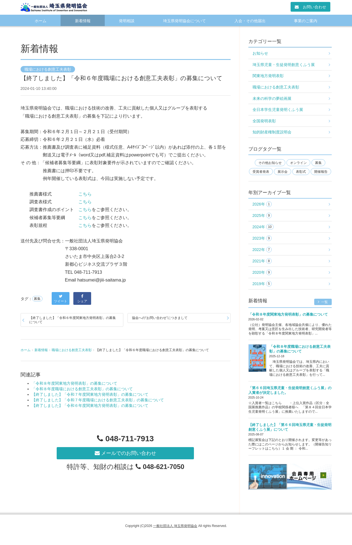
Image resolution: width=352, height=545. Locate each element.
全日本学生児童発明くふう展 (278, 109)
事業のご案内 (305, 21)
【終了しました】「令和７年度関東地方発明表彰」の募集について (90, 394)
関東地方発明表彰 (268, 75)
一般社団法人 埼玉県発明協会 (175, 526)
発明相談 (126, 21)
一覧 (323, 302)
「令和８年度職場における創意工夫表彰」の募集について (82, 389)
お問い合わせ (310, 7)
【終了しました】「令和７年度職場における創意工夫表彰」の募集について (98, 400)
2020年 (262, 272)
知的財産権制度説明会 (272, 132)
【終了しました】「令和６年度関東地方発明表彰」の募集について (72, 320)
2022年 (262, 250)
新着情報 (83, 21)
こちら (85, 193)
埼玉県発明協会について (184, 21)
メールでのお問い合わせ (125, 453)
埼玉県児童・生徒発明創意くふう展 (284, 64)
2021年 (262, 261)
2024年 (263, 227)
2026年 (262, 204)
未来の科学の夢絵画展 (272, 98)
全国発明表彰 (264, 121)
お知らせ (260, 53)
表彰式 (301, 172)
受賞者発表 (261, 172)
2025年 (262, 216)
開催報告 (321, 172)
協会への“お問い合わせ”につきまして (160, 318)
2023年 (262, 238)
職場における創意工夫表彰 (47, 69)
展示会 (283, 172)
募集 (37, 299)
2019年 (262, 284)
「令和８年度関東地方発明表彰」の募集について (74, 383)
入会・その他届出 (250, 21)
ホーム (40, 21)
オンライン (298, 163)
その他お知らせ (270, 163)
